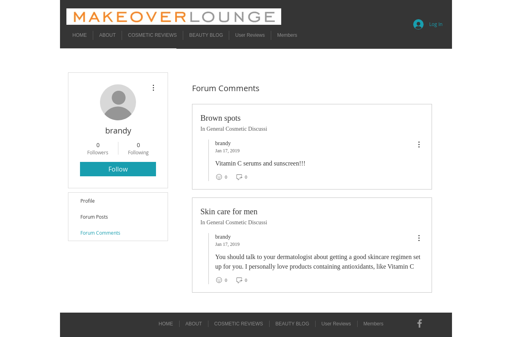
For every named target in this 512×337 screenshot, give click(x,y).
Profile (87, 200)
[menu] (419, 145)
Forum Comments (100, 232)
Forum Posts (94, 216)
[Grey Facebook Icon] (419, 323)
